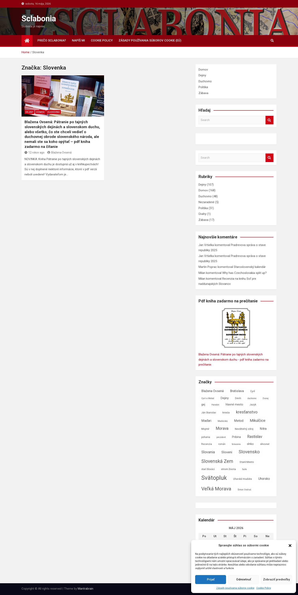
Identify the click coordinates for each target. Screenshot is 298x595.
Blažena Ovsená (59, 152)
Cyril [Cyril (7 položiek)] (252, 391)
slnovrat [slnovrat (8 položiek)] (264, 444)
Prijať (210, 579)
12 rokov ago (34, 152)
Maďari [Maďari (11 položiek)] (206, 421)
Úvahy (202, 214)
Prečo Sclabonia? (51, 40)
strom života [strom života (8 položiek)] (228, 469)
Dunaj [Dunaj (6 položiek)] (265, 398)
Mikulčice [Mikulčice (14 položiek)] (257, 420)
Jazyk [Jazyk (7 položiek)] (253, 404)
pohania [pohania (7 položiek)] (205, 437)
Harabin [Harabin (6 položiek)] (215, 404)
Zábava (203, 93)
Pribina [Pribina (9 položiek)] (236, 437)
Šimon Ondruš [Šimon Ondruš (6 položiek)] (244, 489)
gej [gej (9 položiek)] (203, 404)
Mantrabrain (85, 588)
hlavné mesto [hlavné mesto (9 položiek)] (234, 404)
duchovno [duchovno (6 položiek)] (252, 398)
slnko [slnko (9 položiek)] (250, 444)
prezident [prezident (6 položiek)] (221, 437)
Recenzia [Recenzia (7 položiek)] (206, 444)
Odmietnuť (243, 579)
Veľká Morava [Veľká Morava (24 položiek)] (216, 489)
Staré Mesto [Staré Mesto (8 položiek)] (247, 461)
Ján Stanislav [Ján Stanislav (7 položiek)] (208, 412)
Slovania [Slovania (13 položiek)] (208, 452)
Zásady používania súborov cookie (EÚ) (150, 40)
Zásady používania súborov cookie (235, 588)
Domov (40, 112)
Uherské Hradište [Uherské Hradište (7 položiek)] (242, 479)
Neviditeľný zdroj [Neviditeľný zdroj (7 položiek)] (244, 429)
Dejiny (29, 112)
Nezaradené (206, 202)
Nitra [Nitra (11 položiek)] (263, 429)
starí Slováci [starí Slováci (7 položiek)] (208, 469)
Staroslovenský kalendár (250, 267)
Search (269, 120)
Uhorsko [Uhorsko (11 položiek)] (264, 479)
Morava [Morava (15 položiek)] (222, 428)
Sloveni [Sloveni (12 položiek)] (226, 452)
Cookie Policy (263, 588)
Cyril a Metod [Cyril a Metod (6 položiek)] (207, 398)
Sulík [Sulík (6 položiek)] (244, 469)
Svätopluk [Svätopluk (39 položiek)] (214, 477)
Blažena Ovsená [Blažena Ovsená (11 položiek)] (212, 391)
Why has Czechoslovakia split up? (244, 273)
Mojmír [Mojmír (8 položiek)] (205, 428)
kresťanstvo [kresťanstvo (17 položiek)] (247, 412)
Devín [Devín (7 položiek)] (238, 398)
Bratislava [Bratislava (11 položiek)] (237, 391)
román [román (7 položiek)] (221, 444)
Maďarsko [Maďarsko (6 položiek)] (223, 421)
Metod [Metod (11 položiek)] (238, 421)
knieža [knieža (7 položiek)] (226, 412)
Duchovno (53, 112)
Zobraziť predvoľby (276, 579)
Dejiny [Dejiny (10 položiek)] (224, 398)
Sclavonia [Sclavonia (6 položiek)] (236, 444)
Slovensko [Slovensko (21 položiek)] (249, 451)
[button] (290, 546)
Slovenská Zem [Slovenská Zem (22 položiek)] (217, 461)
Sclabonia (39, 18)
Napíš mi (78, 40)
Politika (203, 87)
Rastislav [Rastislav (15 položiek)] (254, 436)
